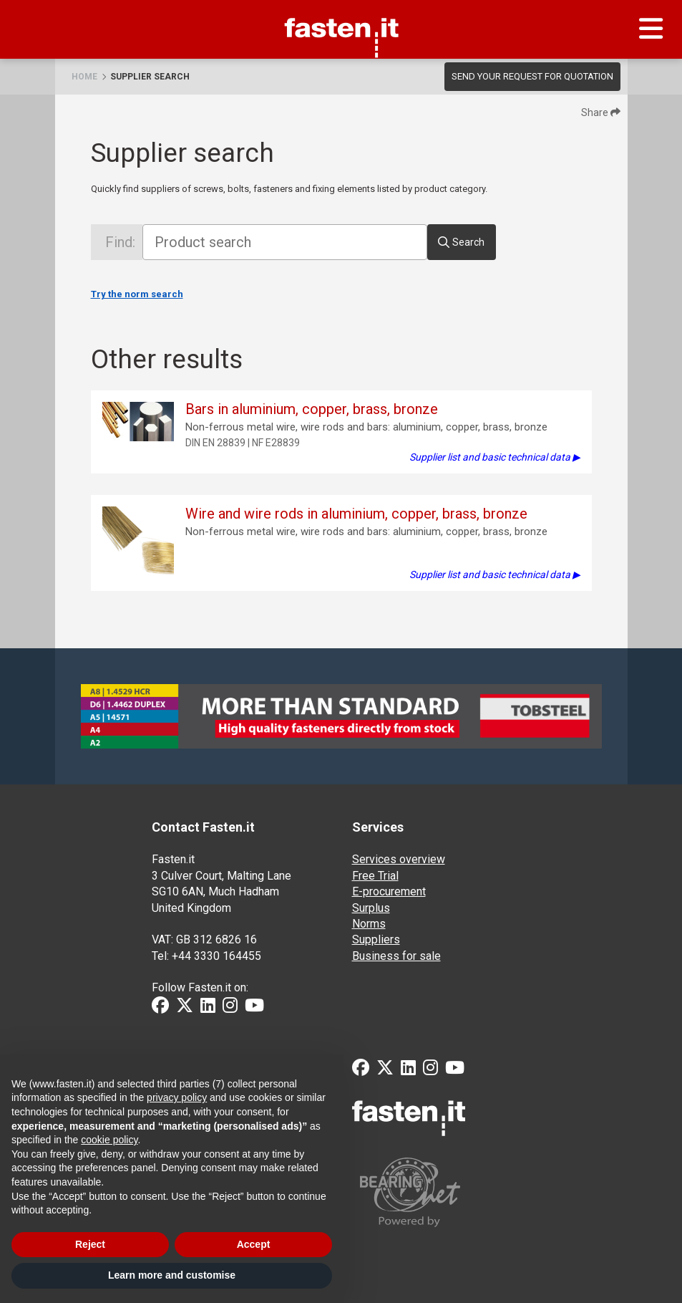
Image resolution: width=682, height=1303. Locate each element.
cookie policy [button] (109, 1139)
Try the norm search (137, 294)
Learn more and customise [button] (171, 1275)
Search (468, 242)
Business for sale (396, 956)
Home (84, 77)
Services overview (398, 859)
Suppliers (376, 939)
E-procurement (389, 891)
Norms (369, 924)
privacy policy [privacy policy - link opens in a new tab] (177, 1097)
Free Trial (375, 876)
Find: (120, 242)
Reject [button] (90, 1244)
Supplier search (150, 77)
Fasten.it (341, 5)
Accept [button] (254, 1244)
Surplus (371, 908)
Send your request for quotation (532, 76)
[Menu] (651, 29)
